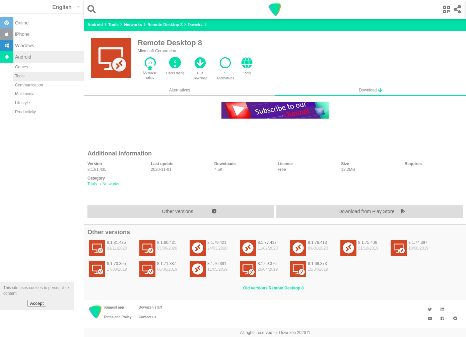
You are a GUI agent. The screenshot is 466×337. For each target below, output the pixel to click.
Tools (19, 76)
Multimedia (25, 93)
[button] (93, 9)
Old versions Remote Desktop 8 (273, 288)
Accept (37, 303)
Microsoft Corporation (157, 51)
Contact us (147, 317)
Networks (111, 184)
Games (21, 67)
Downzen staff (150, 307)
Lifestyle (22, 102)
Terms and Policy (118, 317)
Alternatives (179, 90)
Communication (29, 85)
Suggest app (114, 307)
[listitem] (110, 249)
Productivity (25, 112)
